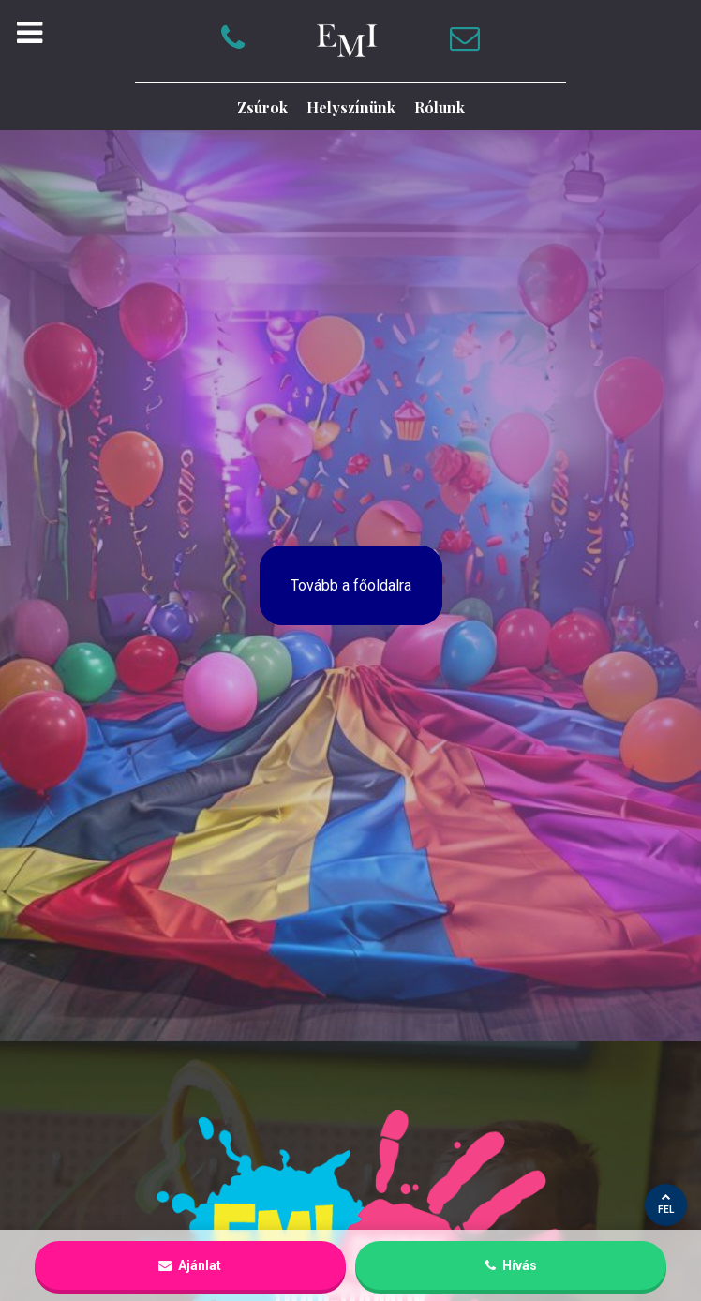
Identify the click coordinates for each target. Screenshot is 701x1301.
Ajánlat (189, 1265)
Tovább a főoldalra (351, 585)
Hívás (511, 1265)
